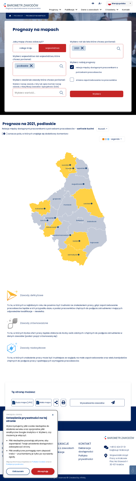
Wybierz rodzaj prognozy (82, 62)
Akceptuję (43, 471)
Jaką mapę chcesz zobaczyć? (28, 41)
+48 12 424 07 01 (117, 446)
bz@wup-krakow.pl (119, 450)
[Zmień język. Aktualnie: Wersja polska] (119, 3)
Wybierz (97, 93)
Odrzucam (18, 471)
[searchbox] (15, 72)
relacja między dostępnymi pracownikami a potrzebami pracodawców (97, 70)
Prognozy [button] (55, 9)
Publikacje (58, 452)
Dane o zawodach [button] (91, 9)
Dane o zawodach (63, 448)
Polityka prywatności (14, 464)
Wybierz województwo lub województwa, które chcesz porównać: (36, 58)
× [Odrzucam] (53, 415)
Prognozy (18, 16)
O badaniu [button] (111, 9)
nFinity (83, 477)
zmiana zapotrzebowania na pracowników (96, 80)
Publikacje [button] (71, 9)
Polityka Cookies (39, 462)
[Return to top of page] (133, 470)
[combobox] (39, 69)
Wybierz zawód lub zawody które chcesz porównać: (39, 79)
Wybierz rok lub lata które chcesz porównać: (93, 41)
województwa (52, 48)
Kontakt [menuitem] (126, 9)
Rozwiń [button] (102, 128)
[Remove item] (31, 66)
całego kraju (25, 48)
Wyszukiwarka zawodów (97, 403)
